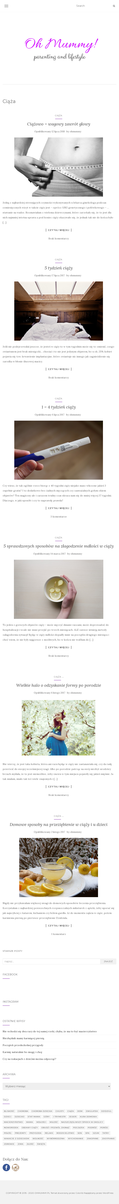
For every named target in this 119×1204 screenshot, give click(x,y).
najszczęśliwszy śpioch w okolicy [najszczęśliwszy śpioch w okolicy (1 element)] (82, 1122)
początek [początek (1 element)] (78, 1127)
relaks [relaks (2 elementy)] (49, 1133)
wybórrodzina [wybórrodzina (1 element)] (56, 1138)
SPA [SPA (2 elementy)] (87, 1133)
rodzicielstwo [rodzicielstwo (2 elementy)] (65, 1133)
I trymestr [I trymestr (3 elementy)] (59, 1116)
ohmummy (75, 131)
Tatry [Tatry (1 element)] (106, 1133)
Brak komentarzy (58, 238)
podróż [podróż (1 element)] (92, 1127)
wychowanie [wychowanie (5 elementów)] (75, 1138)
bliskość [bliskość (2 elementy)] (9, 1111)
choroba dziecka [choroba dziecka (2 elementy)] (42, 1111)
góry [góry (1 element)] (47, 1116)
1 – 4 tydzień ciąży (59, 407)
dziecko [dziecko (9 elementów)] (19, 1116)
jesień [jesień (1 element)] (73, 1116)
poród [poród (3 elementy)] (104, 1127)
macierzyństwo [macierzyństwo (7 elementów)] (13, 1122)
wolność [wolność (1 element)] (38, 1138)
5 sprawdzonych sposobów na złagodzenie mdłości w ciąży (59, 546)
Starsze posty (12, 951)
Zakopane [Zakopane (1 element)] (93, 1138)
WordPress (108, 1193)
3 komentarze (59, 516)
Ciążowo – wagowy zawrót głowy (58, 124)
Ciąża (58, 115)
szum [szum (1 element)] (96, 1133)
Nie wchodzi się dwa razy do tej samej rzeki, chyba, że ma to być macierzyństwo (50, 1031)
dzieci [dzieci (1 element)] (7, 1116)
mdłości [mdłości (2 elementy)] (41, 1122)
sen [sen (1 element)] (80, 1133)
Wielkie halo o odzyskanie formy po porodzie (58, 685)
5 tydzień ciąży (59, 268)
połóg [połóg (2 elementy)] (7, 1133)
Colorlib (79, 1193)
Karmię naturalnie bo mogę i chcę (22, 1052)
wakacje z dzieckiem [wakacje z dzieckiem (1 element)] (16, 1138)
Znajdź (108, 961)
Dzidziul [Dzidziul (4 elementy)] (106, 1111)
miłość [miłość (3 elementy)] (54, 1122)
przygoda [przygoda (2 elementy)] (35, 1133)
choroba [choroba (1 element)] (23, 1111)
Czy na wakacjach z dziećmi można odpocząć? (29, 1059)
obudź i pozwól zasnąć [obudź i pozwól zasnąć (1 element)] (55, 1127)
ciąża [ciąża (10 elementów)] (71, 1111)
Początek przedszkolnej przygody (23, 1045)
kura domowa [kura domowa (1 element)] (88, 1116)
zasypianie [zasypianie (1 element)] (108, 1138)
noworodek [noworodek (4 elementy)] (11, 1127)
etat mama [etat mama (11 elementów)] (34, 1116)
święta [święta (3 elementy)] (41, 1144)
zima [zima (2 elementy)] (20, 1144)
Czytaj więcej (58, 230)
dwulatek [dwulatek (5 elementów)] (92, 1111)
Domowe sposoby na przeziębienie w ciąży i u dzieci (59, 824)
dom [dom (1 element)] (80, 1111)
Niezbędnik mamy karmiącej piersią (23, 1038)
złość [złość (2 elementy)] (30, 1144)
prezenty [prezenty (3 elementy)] (20, 1133)
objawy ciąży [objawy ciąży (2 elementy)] (30, 1127)
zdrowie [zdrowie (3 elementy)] (9, 1144)
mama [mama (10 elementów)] (29, 1122)
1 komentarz (58, 934)
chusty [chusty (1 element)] (60, 1111)
